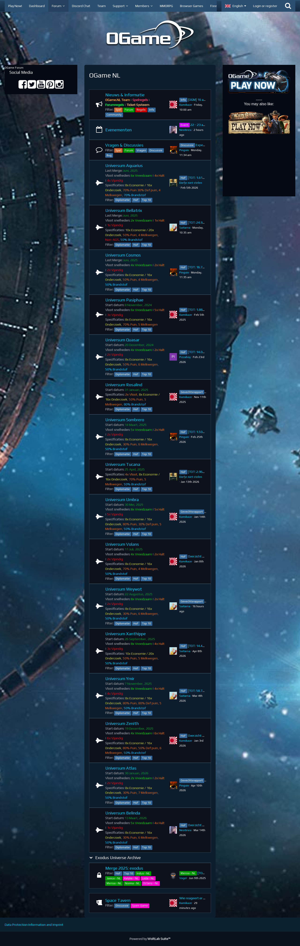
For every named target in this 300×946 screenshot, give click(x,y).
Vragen (141, 150)
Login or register (265, 6)
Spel (118, 109)
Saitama (184, 227)
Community (114, 114)
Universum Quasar (122, 339)
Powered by (150, 939)
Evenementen (118, 129)
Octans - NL (150, 883)
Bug (109, 155)
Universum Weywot (123, 589)
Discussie (156, 150)
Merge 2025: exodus (124, 868)
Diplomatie (123, 200)
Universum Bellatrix (123, 210)
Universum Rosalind (123, 384)
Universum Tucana (122, 464)
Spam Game (140, 905)
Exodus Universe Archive (118, 857)
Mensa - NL (114, 883)
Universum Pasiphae (124, 299)
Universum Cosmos (123, 255)
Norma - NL (132, 883)
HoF (136, 200)
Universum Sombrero (124, 419)
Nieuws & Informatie (125, 94)
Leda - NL (148, 878)
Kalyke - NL (131, 878)
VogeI (183, 878)
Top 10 (146, 200)
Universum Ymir (119, 678)
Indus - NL (143, 873)
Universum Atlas (120, 768)
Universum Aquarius (124, 165)
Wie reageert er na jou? (196, 898)
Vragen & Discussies (124, 145)
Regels (141, 109)
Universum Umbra (122, 499)
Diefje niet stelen (190, 182)
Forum (129, 109)
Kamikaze (185, 104)
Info (151, 109)
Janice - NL (114, 878)
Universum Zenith (122, 723)
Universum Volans (122, 544)
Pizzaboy (185, 357)
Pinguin (184, 150)
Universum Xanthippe (125, 633)
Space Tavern (118, 900)
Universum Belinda (122, 812)
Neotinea (185, 130)
